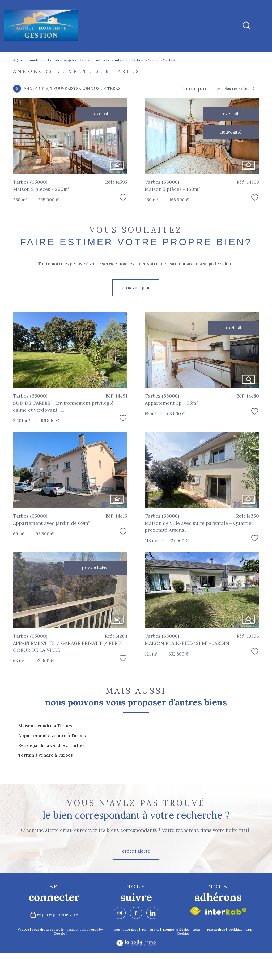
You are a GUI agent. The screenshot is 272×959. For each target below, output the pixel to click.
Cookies (183, 933)
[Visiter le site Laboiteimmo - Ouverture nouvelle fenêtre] (136, 944)
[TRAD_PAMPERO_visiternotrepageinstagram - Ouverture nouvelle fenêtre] (120, 913)
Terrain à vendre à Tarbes (45, 755)
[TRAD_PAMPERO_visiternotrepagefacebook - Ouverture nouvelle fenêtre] (136, 913)
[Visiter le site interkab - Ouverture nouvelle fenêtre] (225, 911)
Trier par (194, 88)
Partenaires (216, 929)
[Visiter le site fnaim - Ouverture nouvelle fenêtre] (195, 911)
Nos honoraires (126, 929)
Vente (153, 60)
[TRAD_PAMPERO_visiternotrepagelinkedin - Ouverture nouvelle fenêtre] (152, 913)
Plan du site (150, 929)
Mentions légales (176, 929)
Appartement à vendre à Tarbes (52, 735)
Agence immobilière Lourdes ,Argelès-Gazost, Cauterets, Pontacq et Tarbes (78, 60)
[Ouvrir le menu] (263, 25)
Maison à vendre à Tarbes (45, 725)
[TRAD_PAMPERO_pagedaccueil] (40, 39)
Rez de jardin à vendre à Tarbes (51, 745)
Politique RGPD (241, 929)
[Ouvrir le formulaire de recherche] (246, 26)
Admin (198, 929)
